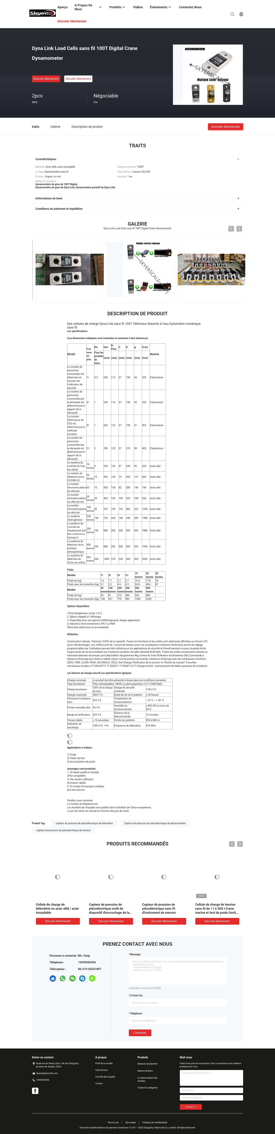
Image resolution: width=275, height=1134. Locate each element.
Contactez (140, 1032)
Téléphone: (136, 1013)
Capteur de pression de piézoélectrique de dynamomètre (155, 823)
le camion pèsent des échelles (147, 1079)
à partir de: (136, 995)
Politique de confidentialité (154, 1122)
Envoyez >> (191, 1107)
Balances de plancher (148, 1064)
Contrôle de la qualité (105, 1077)
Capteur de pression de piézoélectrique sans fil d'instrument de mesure (159, 908)
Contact (99, 1083)
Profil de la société (104, 1063)
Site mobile (130, 1122)
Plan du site (113, 1122)
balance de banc (145, 1071)
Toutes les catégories (148, 1087)
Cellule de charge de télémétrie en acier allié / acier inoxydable (57, 908)
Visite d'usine (101, 1070)
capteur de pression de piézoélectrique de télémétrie (84, 823)
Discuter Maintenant (46, 78)
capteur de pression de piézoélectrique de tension (63, 830)
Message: (135, 954)
